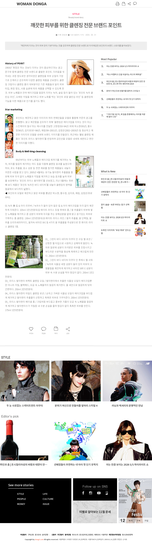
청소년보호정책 (127, 535)
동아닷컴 (68, 535)
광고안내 (38, 535)
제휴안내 (97, 535)
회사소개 (75, 535)
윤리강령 (45, 535)
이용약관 (104, 535)
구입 (146, 520)
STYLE (76, 14)
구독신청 (31, 535)
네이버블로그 (107, 493)
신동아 (54, 535)
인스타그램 (90, 493)
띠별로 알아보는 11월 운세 (95, 511)
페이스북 (83, 493)
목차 (131, 520)
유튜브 (99, 493)
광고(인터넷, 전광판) (86, 535)
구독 (138, 520)
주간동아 (60, 535)
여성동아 (23, 535)
